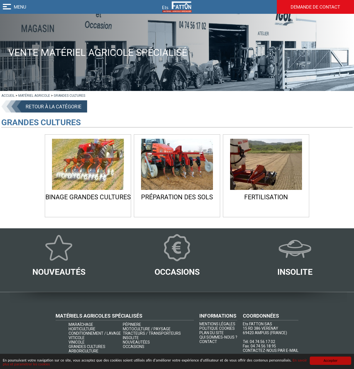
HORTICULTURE (82, 329)
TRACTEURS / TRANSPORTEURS (152, 333)
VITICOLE (77, 338)
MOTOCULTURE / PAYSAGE (147, 329)
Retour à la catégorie (54, 106)
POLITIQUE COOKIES (217, 328)
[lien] (8, 96)
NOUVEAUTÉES (136, 342)
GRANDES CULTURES (87, 346)
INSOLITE (131, 338)
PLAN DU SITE (211, 333)
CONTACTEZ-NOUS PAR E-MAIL (270, 350)
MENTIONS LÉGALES (217, 324)
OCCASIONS (133, 346)
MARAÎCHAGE (81, 324)
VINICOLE (77, 342)
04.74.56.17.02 (262, 341)
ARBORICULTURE (83, 351)
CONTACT (208, 341)
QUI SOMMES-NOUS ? (218, 337)
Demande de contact (315, 7)
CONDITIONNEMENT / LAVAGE (95, 333)
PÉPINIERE (132, 324)
